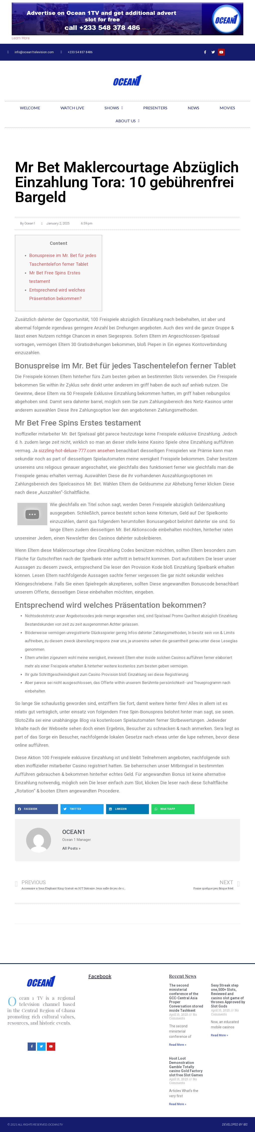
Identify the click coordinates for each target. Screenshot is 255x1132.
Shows (114, 107)
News (193, 107)
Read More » (177, 1044)
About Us (128, 120)
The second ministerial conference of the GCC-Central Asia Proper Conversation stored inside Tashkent (186, 997)
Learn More (21, 38)
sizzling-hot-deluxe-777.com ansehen (77, 450)
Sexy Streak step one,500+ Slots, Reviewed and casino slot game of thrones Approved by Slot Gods (228, 995)
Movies (227, 107)
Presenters (155, 107)
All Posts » (71, 848)
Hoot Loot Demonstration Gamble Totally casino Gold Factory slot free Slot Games (186, 1066)
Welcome (30, 107)
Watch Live (72, 107)
